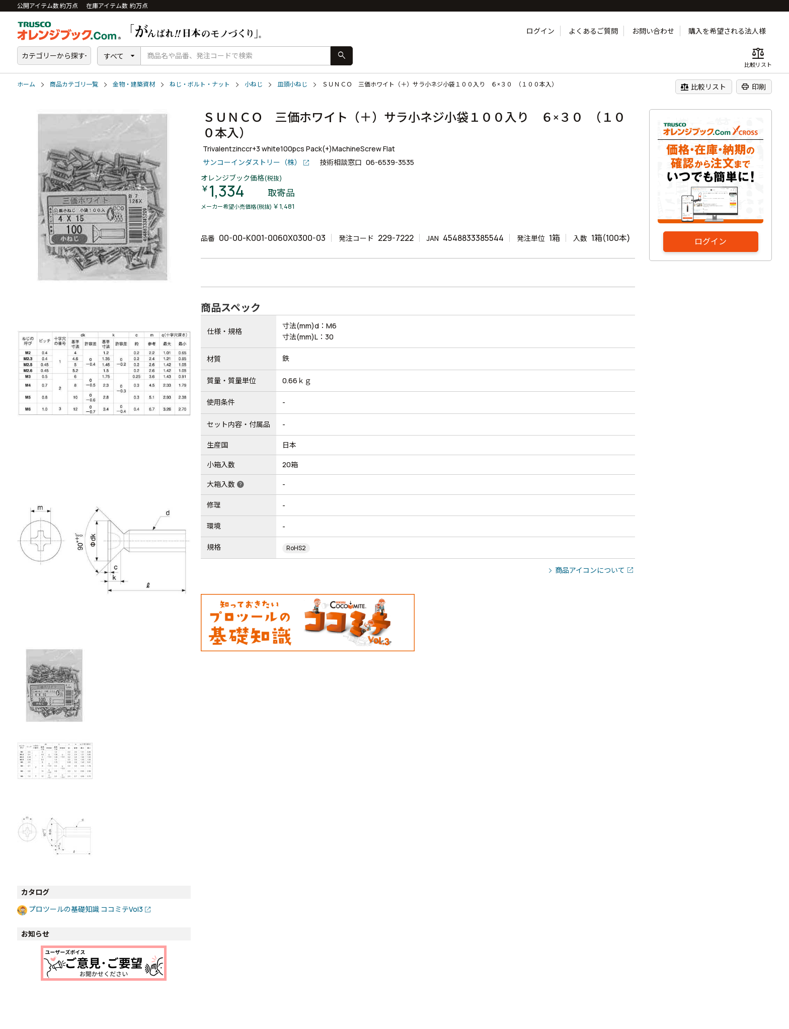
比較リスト (703, 86)
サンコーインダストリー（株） (252, 162)
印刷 (753, 86)
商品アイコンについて (590, 570)
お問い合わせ (653, 31)
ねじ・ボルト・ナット (200, 84)
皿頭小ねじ (292, 84)
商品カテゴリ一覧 (74, 84)
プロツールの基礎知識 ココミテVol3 (86, 909)
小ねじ (254, 84)
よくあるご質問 (593, 31)
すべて (114, 56)
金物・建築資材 (134, 84)
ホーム (26, 84)
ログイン (540, 31)
